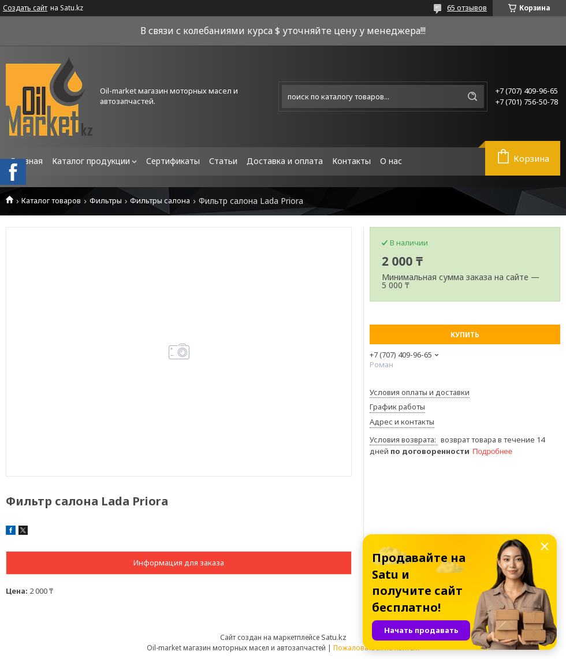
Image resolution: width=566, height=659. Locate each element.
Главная (26, 160)
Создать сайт (25, 8)
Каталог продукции (91, 160)
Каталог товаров (51, 201)
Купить (464, 335)
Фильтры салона (160, 201)
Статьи (223, 160)
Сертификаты (173, 160)
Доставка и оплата (285, 160)
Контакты (351, 160)
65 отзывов (467, 7)
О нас (391, 160)
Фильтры (106, 201)
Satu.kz (334, 637)
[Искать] (472, 96)
